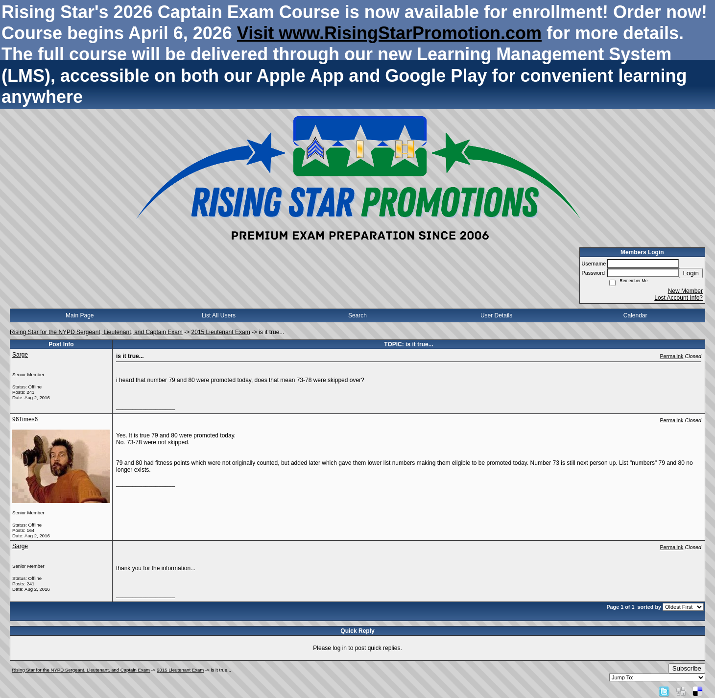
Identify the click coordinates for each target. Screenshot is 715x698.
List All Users (219, 315)
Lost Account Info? (678, 297)
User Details (496, 315)
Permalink (671, 356)
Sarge (20, 354)
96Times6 (25, 419)
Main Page (80, 315)
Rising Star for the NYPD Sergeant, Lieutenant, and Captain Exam (96, 332)
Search (357, 315)
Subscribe (686, 668)
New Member (685, 291)
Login (691, 273)
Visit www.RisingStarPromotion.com (389, 33)
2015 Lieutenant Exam (220, 332)
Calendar (635, 315)
